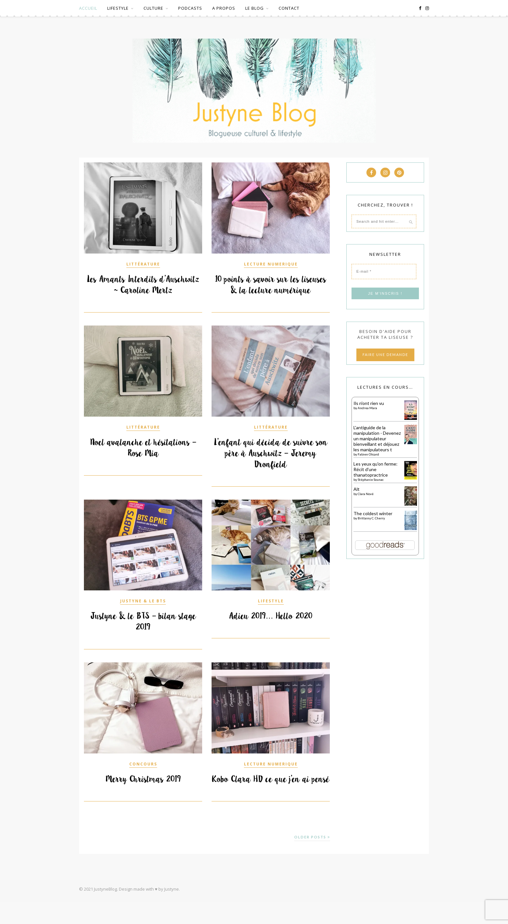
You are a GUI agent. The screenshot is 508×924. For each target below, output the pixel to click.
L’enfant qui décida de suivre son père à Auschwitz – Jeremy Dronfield (271, 464)
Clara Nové (366, 494)
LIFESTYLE (118, 8)
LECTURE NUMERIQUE (271, 264)
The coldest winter (372, 513)
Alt (356, 489)
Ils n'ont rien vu (368, 403)
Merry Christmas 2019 (143, 790)
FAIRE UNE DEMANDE (385, 354)
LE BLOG (254, 8)
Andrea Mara (367, 408)
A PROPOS (223, 8)
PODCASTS (190, 8)
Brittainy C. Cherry (371, 518)
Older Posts (312, 859)
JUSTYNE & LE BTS (143, 612)
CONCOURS (143, 775)
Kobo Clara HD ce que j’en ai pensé (271, 795)
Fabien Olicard (368, 454)
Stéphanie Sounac (371, 479)
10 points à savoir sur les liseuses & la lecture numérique (270, 290)
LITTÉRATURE (143, 264)
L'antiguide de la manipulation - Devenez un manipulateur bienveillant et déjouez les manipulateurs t (377, 438)
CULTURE (153, 8)
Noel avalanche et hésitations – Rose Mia (143, 458)
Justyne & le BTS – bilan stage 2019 (143, 632)
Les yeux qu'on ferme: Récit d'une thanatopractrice (375, 469)
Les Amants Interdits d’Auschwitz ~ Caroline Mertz (143, 284)
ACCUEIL (88, 8)
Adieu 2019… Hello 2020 (270, 627)
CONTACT (289, 8)
